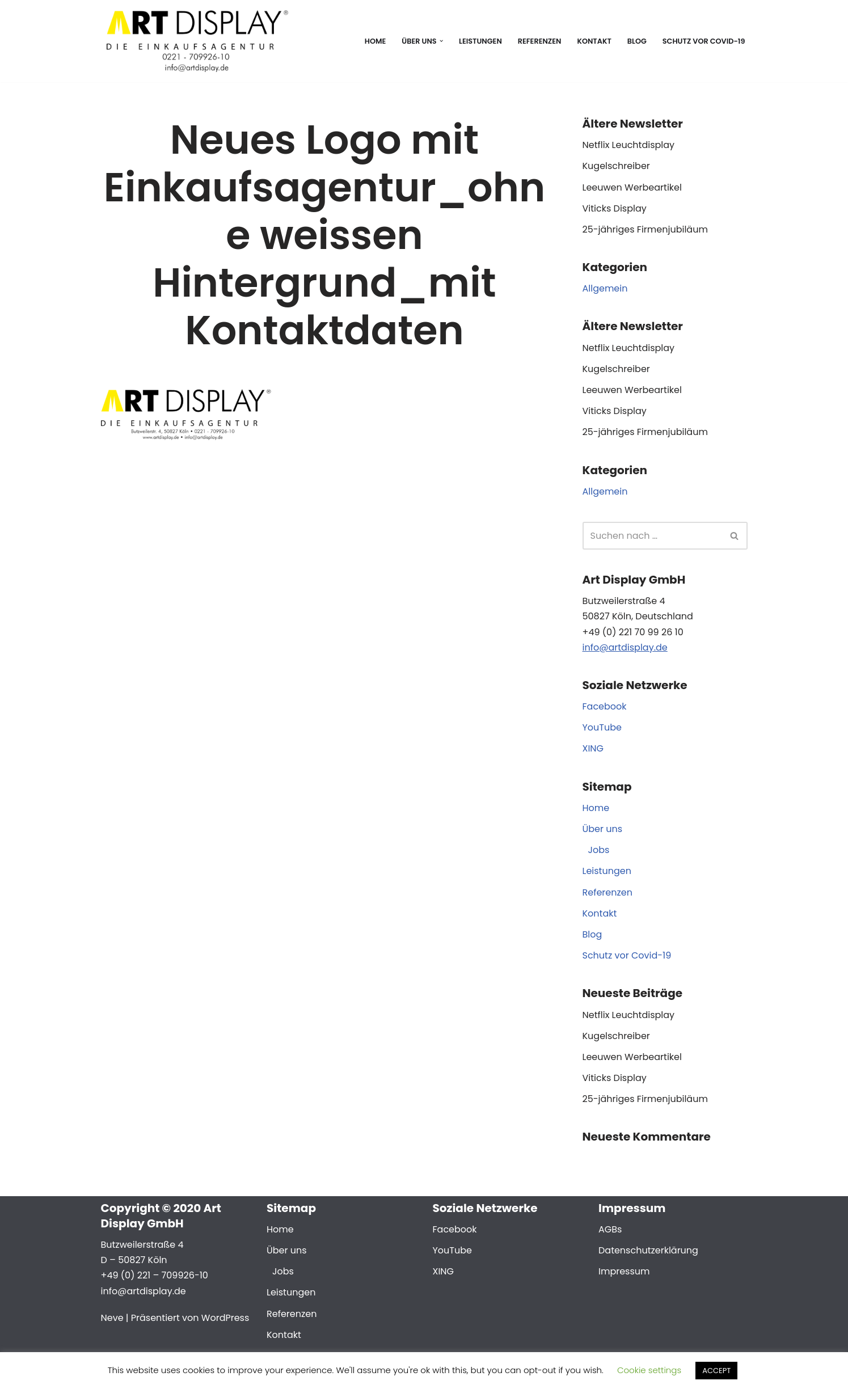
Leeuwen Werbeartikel (632, 187)
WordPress (225, 1317)
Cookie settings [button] (649, 1370)
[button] (441, 41)
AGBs (610, 1229)
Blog (637, 41)
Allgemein (605, 288)
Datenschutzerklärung (648, 1250)
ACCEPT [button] (716, 1370)
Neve (112, 1317)
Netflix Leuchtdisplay (629, 144)
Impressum (624, 1271)
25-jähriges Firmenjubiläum (645, 229)
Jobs (599, 849)
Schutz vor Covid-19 (704, 41)
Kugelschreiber (616, 165)
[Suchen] (652, 536)
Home (375, 41)
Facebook (605, 706)
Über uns (603, 828)
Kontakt (594, 41)
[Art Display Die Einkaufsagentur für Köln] (194, 41)
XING (593, 748)
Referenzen (540, 41)
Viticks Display (615, 208)
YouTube (602, 727)
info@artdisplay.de (625, 647)
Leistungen (480, 41)
